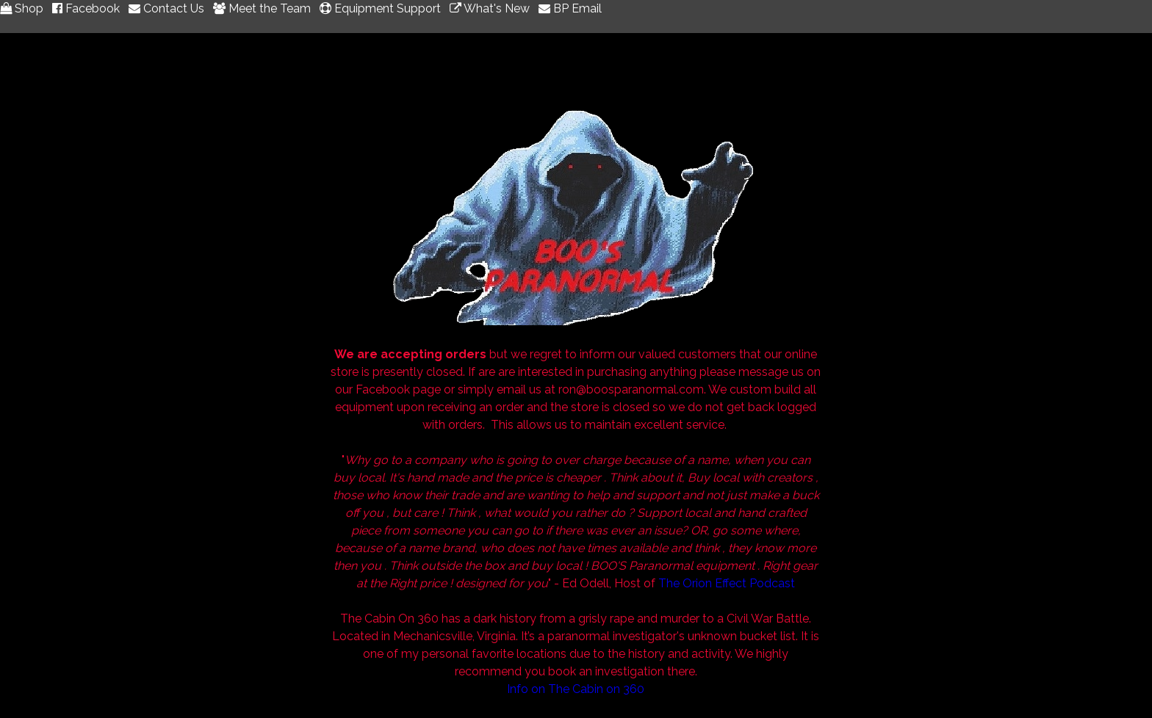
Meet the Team (265, 8)
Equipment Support (383, 8)
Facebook (89, 8)
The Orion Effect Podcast (726, 583)
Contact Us (169, 8)
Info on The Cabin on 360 (575, 689)
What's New (493, 8)
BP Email (570, 8)
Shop (24, 8)
